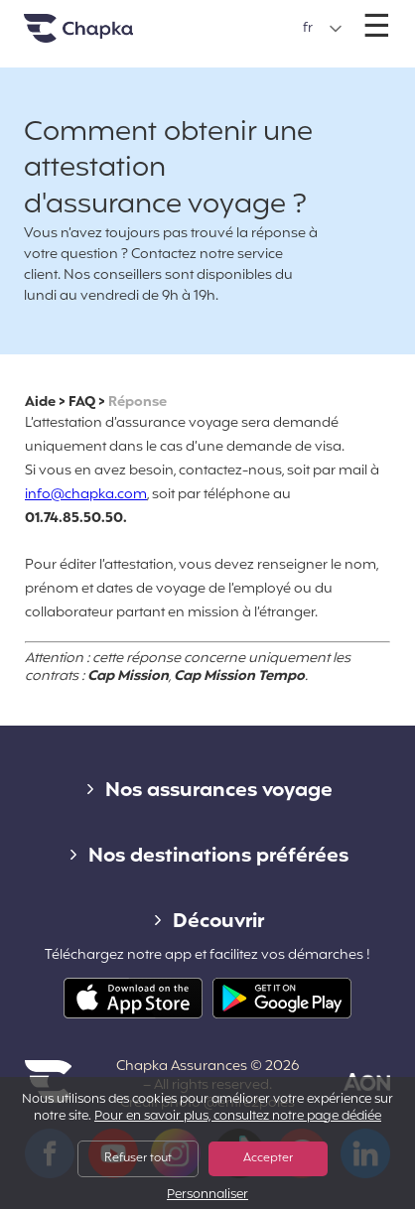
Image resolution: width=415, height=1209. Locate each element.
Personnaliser (207, 1195)
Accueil (103, 36)
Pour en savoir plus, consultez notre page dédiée (237, 1117)
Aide (40, 402)
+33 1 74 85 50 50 (209, 18)
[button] (322, 29)
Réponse (137, 402)
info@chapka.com (86, 494)
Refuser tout (138, 1158)
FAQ (82, 402)
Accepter (268, 1158)
